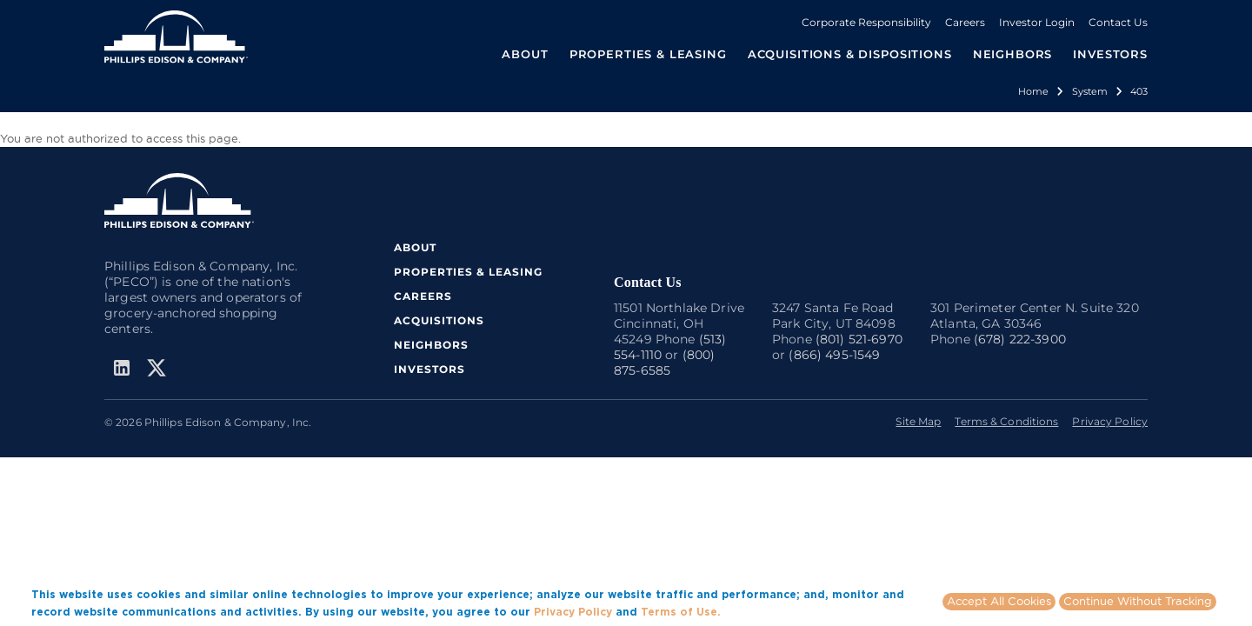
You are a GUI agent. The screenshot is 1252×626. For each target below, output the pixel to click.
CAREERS (423, 296)
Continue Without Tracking (1137, 601)
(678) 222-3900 (1020, 339)
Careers (965, 22)
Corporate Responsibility (866, 22)
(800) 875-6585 (664, 362)
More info (750, 611)
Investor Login (1037, 22)
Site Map (918, 421)
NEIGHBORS (1013, 54)
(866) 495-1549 (834, 355)
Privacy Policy (1110, 421)
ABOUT (415, 247)
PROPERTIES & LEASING (468, 271)
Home (1033, 91)
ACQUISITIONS (439, 320)
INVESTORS (1110, 54)
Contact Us (1118, 22)
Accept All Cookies (999, 601)
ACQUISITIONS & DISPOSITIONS (850, 54)
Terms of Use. (681, 611)
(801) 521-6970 (859, 339)
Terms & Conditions (1006, 421)
